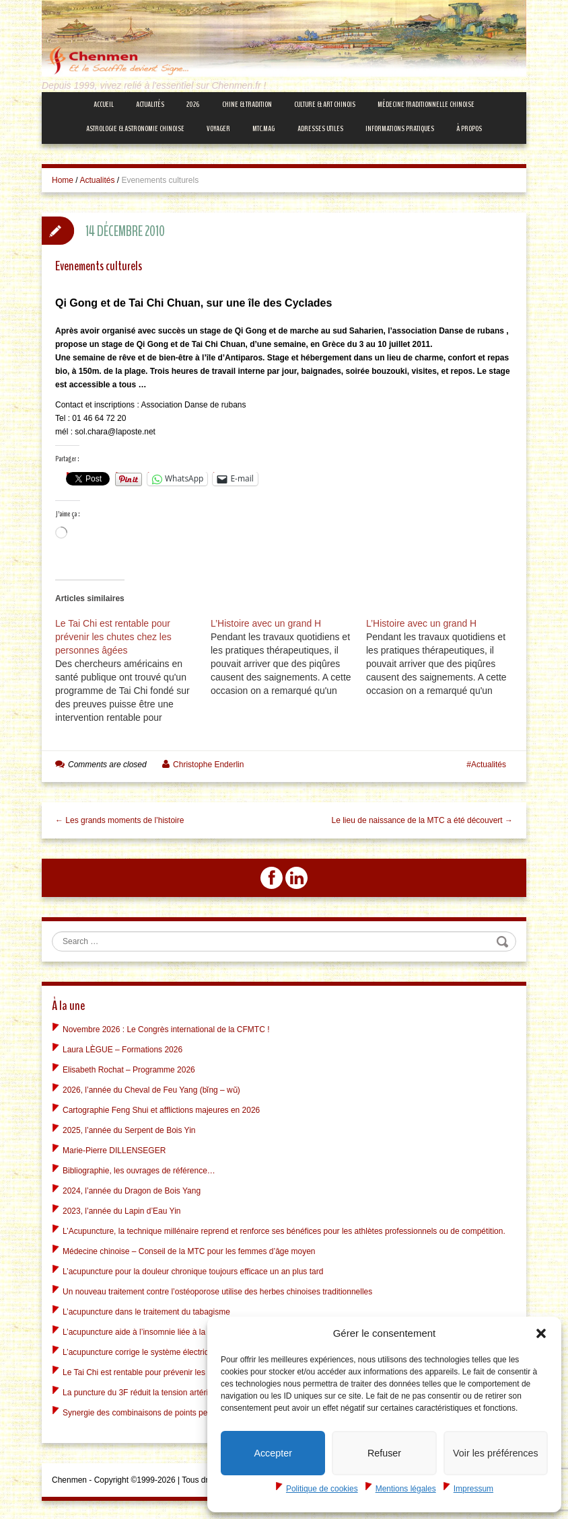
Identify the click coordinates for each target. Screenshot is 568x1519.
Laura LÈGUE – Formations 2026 (122, 1047)
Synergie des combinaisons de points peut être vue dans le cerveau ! (186, 1410)
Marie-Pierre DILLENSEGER (114, 1148)
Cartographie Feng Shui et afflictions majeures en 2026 (161, 1108)
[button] (541, 1332)
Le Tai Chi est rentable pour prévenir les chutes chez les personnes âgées (195, 1370)
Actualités (150, 104)
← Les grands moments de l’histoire (119, 820)
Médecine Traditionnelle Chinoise (426, 104)
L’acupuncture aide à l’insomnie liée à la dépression (155, 1330)
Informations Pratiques (399, 128)
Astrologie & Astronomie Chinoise (135, 128)
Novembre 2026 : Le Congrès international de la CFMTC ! (166, 1027)
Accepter (273, 1452)
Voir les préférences (495, 1452)
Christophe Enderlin (208, 764)
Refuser (384, 1452)
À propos (469, 128)
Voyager (218, 128)
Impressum (473, 1488)
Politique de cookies (322, 1488)
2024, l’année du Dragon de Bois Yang (132, 1189)
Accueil (104, 104)
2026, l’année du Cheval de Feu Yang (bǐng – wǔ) (151, 1088)
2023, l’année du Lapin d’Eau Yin (121, 1209)
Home (62, 180)
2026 (192, 104)
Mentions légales (406, 1488)
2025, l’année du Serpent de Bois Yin (129, 1128)
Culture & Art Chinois (324, 104)
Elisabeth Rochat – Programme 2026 (129, 1068)
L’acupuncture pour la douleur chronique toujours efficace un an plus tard (193, 1269)
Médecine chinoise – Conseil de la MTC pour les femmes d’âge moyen (189, 1249)
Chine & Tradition (247, 104)
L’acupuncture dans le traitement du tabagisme (146, 1310)
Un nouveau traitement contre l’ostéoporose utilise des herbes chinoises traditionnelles (217, 1289)
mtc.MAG (263, 128)
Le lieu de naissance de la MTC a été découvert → (422, 820)
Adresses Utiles (320, 128)
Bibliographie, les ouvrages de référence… (139, 1168)
